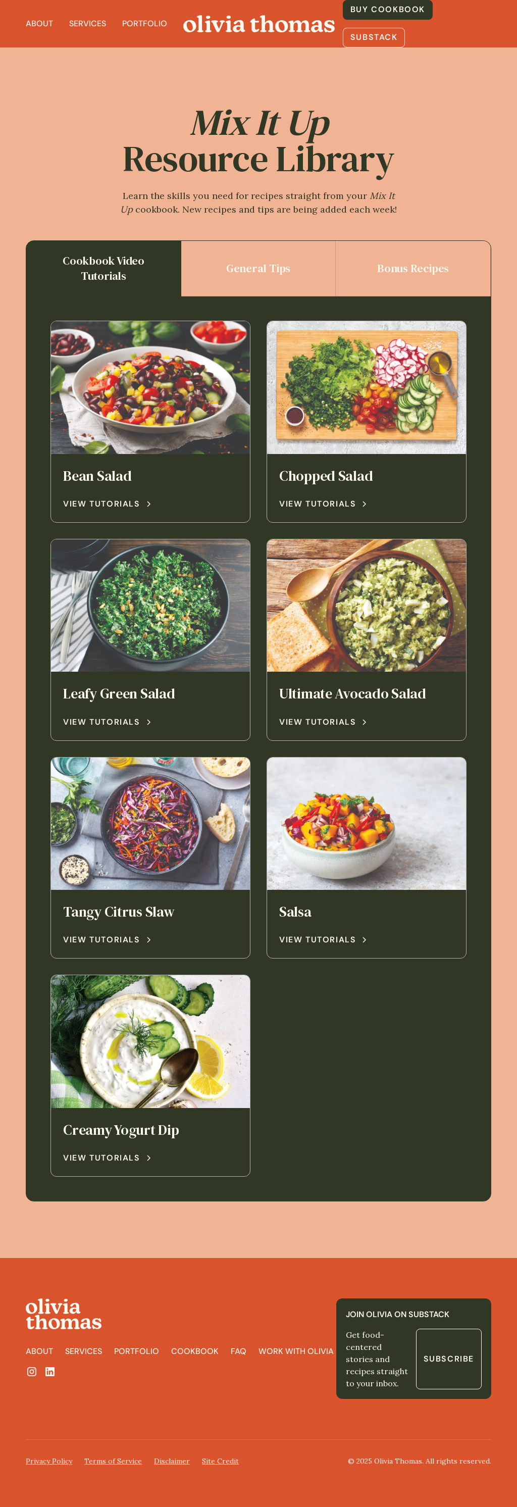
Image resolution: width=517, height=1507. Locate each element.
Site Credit (220, 1461)
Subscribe (449, 1358)
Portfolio (144, 23)
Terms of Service (113, 1461)
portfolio (136, 1351)
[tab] (103, 269)
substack (374, 37)
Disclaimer (172, 1461)
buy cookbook (387, 9)
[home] (259, 23)
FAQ (238, 1351)
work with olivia (296, 1351)
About (39, 23)
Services (87, 23)
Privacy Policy (49, 1461)
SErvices (83, 1351)
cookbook (195, 1351)
